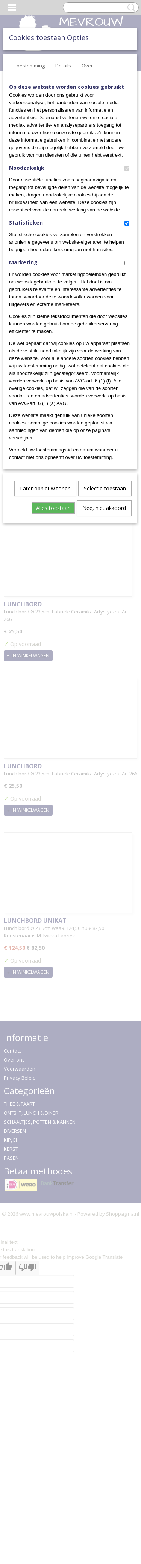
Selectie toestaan (105, 488)
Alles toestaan (53, 507)
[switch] (126, 168)
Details (63, 65)
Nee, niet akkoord (104, 507)
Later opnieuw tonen (45, 488)
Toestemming (29, 65)
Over (87, 65)
